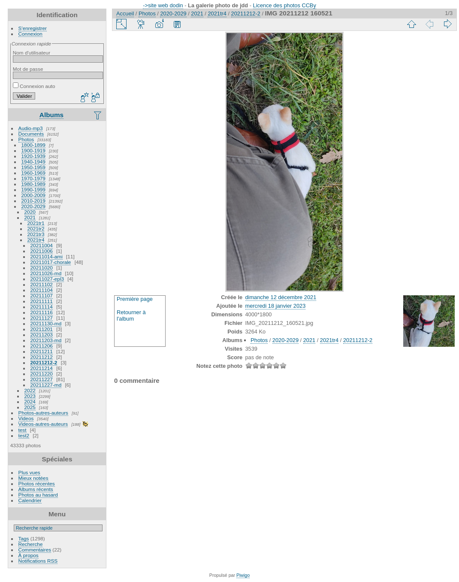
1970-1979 (33, 178)
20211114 (41, 306)
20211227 (41, 379)
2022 (30, 390)
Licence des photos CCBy (284, 5)
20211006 (41, 251)
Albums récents (35, 489)
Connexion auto (34, 86)
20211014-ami (46, 256)
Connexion (30, 33)
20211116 (41, 312)
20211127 (41, 318)
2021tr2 (36, 228)
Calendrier (30, 500)
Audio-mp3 (30, 128)
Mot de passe (28, 69)
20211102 (41, 284)
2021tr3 (36, 234)
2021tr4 (36, 239)
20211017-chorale (50, 262)
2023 (30, 396)
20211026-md (46, 273)
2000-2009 (33, 195)
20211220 (41, 373)
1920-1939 (33, 156)
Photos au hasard (38, 494)
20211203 (41, 334)
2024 (30, 401)
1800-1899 (33, 145)
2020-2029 (33, 206)
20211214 (41, 368)
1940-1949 (33, 161)
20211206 (41, 346)
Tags (23, 538)
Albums (51, 114)
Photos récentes (36, 483)
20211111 (41, 301)
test (22, 430)
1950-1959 (33, 167)
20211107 (41, 295)
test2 (24, 435)
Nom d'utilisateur (31, 52)
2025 (30, 407)
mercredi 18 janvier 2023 (275, 306)
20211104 (41, 290)
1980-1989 (33, 184)
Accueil (125, 13)
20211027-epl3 (47, 279)
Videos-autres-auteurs (43, 424)
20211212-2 (43, 362)
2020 (30, 212)
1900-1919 (33, 150)
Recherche (30, 544)
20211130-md (46, 323)
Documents (31, 133)
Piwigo (243, 575)
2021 (30, 217)
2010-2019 (33, 200)
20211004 (41, 245)
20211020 (41, 267)
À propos (28, 555)
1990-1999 (33, 189)
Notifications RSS (38, 561)
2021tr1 (36, 223)
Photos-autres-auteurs (43, 412)
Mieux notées (33, 478)
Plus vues (29, 472)
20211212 (41, 357)
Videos (26, 418)
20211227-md (46, 385)
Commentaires (34, 549)
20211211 (41, 351)
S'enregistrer (32, 28)
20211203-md (46, 340)
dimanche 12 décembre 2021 (281, 297)
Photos (26, 139)
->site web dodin (163, 5)
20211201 (41, 329)
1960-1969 (33, 173)
